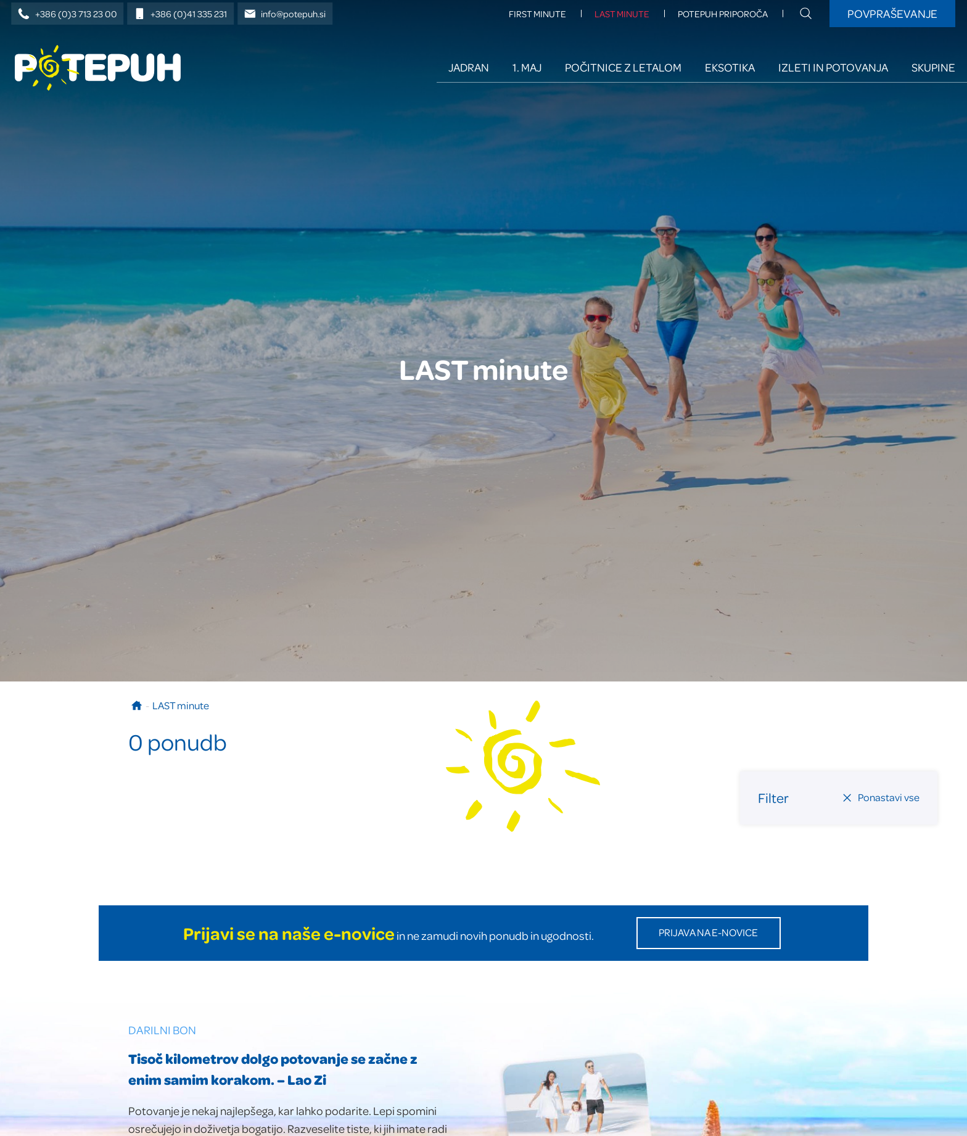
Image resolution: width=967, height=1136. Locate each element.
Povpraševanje (892, 13)
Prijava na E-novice (708, 932)
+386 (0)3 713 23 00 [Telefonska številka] (67, 14)
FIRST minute (537, 14)
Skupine (933, 67)
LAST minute (622, 14)
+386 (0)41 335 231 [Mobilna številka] (181, 14)
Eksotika (730, 67)
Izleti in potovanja (833, 67)
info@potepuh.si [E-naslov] (285, 14)
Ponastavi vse (881, 797)
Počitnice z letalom (623, 67)
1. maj (526, 67)
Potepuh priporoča (723, 14)
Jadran (468, 67)
